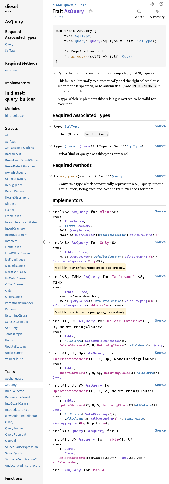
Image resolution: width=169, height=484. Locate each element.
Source (58, 17)
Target (70, 226)
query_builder (75, 5)
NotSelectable (64, 462)
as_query (79, 56)
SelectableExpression (70, 261)
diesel (57, 5)
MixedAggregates (65, 423)
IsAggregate (134, 418)
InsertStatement (70, 358)
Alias (106, 211)
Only (104, 242)
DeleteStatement (124, 320)
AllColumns (73, 341)
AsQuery (80, 211)
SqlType (82, 36)
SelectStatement (72, 458)
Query (80, 41)
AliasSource (74, 221)
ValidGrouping (141, 235)
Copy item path (90, 11)
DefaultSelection (112, 235)
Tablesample (125, 276)
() (155, 235)
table (99, 470)
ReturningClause (110, 345)
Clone (82, 252)
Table (69, 252)
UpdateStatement (70, 390)
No (82, 423)
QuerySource (79, 230)
